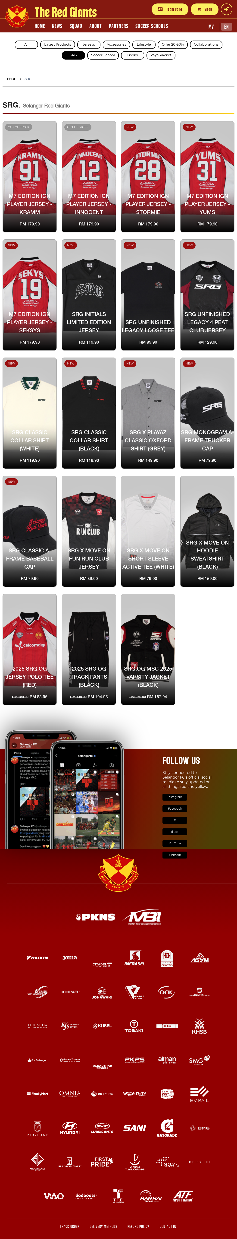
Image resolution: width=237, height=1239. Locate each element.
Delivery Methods (103, 1227)
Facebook (175, 808)
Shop (204, 9)
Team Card (170, 9)
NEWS (57, 26)
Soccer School (103, 55)
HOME (40, 26)
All (26, 44)
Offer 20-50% (173, 44)
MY (211, 27)
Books (132, 55)
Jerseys (89, 44)
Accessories (116, 44)
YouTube (175, 843)
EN (226, 27)
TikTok (175, 831)
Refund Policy (139, 1227)
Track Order (69, 1227)
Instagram (175, 797)
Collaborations (206, 44)
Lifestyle (144, 44)
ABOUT (95, 26)
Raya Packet (161, 55)
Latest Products (57, 44)
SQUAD (76, 26)
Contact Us (168, 1227)
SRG (73, 55)
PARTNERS (119, 26)
